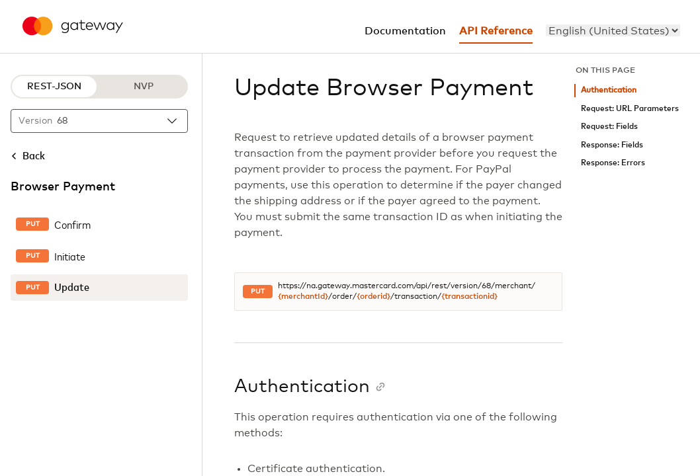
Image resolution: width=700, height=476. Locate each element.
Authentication (608, 90)
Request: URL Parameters (630, 108)
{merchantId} (303, 297)
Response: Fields (612, 145)
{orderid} (373, 297)
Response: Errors (613, 163)
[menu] (613, 30)
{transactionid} (469, 297)
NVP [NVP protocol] (143, 86)
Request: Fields (609, 126)
